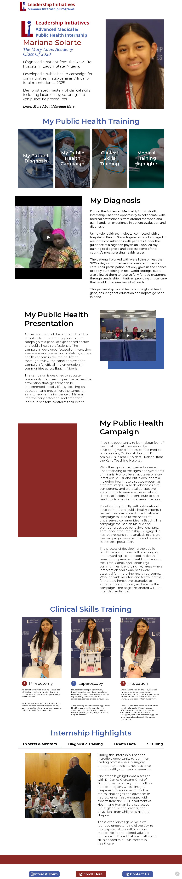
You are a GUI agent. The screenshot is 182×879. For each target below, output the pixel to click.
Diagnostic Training (85, 744)
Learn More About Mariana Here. (49, 106)
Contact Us (137, 874)
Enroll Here (91, 874)
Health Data (125, 744)
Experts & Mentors (40, 744)
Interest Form (44, 874)
